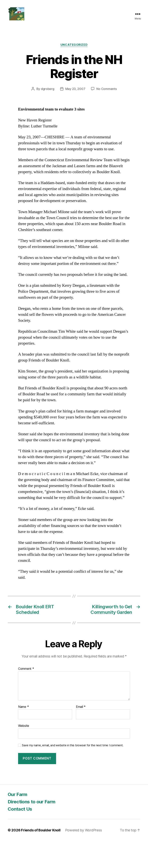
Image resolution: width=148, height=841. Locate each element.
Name (23, 707)
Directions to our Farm (31, 801)
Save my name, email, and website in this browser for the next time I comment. (72, 745)
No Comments (106, 89)
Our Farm (17, 794)
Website (23, 726)
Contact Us (20, 809)
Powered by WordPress (83, 830)
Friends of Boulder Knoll (41, 830)
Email (81, 707)
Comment (26, 669)
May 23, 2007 (75, 89)
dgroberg (47, 89)
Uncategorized (74, 45)
